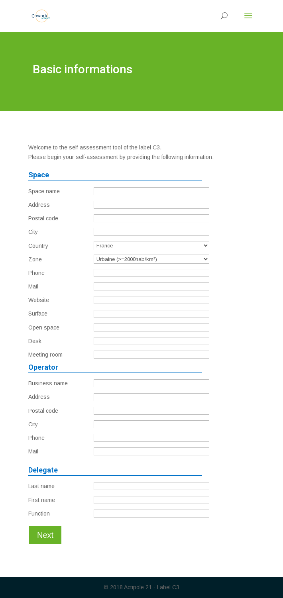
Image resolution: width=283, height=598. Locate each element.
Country (38, 246)
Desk (34, 341)
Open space (43, 327)
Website (38, 300)
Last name (41, 486)
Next (45, 535)
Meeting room (45, 354)
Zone (35, 259)
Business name (48, 383)
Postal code (43, 218)
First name (41, 500)
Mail (33, 286)
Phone (36, 273)
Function (39, 513)
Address (39, 205)
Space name (44, 191)
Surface (37, 313)
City (33, 232)
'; (151, 259)
